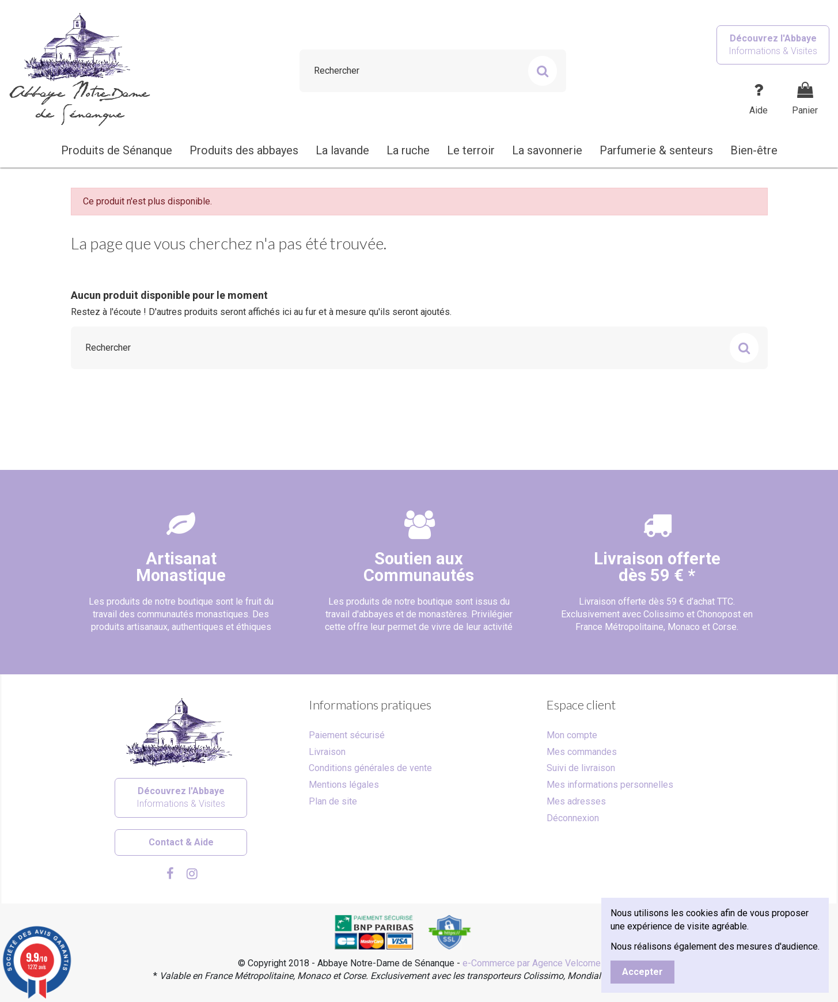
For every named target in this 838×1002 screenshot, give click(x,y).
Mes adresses (576, 801)
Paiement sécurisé (347, 735)
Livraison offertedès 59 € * (657, 567)
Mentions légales (344, 784)
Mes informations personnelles (610, 784)
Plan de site (333, 801)
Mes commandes (582, 751)
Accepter (642, 971)
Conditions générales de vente (370, 767)
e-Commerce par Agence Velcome (531, 963)
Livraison (327, 751)
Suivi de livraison (581, 767)
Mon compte (572, 735)
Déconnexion (573, 818)
